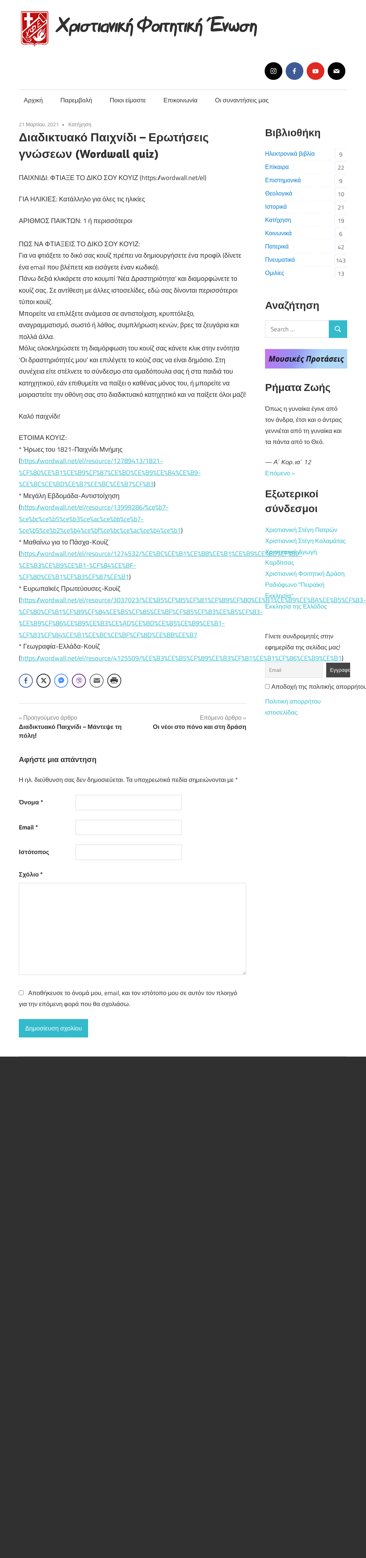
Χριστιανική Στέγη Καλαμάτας (305, 541)
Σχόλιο (31, 874)
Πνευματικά (280, 259)
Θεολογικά (278, 193)
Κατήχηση (80, 124)
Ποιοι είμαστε (127, 100)
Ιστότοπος (34, 852)
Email (28, 827)
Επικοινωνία (181, 100)
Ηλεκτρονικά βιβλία (289, 153)
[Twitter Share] (43, 681)
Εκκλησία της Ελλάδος (296, 606)
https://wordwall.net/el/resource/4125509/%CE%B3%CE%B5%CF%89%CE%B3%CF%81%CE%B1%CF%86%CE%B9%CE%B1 (181, 658)
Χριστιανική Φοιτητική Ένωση (157, 23)
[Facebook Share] (26, 681)
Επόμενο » (280, 473)
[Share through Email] (97, 681)
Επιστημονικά (283, 180)
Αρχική (33, 100)
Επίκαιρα (277, 166)
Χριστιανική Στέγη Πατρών (301, 530)
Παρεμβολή (76, 100)
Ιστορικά (276, 206)
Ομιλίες (274, 272)
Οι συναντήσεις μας (242, 100)
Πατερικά (277, 246)
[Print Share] (114, 681)
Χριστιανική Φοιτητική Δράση (305, 573)
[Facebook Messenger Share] (61, 681)
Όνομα (31, 802)
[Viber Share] (79, 681)
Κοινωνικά (278, 233)
